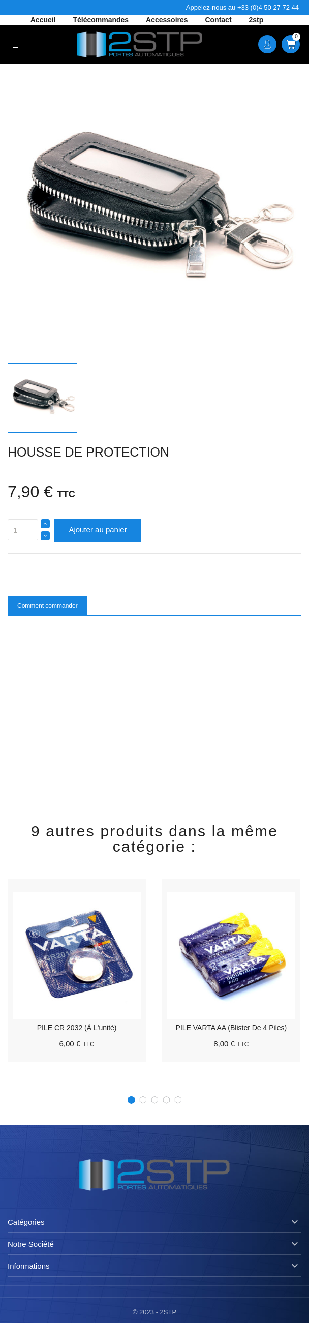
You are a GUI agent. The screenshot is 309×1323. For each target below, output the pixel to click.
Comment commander (47, 605)
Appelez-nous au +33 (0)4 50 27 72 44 (242, 7)
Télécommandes (102, 20)
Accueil (44, 20)
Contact (219, 20)
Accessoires (168, 20)
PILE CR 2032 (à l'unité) (77, 1028)
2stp (256, 20)
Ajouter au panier (98, 529)
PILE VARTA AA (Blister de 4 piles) (231, 1028)
